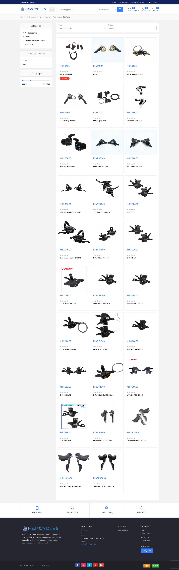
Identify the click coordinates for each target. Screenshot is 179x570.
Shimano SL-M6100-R (135, 349)
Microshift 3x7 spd (100, 166)
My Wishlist (145, 537)
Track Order (145, 540)
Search (60, 25)
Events (113, 2)
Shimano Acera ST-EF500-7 (70, 212)
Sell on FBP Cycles (137, 2)
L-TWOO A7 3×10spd (101, 349)
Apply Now (147, 550)
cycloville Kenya (123, 530)
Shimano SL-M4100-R (135, 303)
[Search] (77, 9)
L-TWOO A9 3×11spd (135, 395)
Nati (95, 74)
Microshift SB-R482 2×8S (102, 441)
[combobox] (107, 9)
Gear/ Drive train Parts (52, 17)
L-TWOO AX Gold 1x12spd (103, 395)
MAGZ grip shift (66, 74)
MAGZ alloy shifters (68, 121)
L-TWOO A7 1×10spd (68, 303)
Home (22, 17)
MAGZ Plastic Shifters (135, 74)
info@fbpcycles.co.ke (89, 544)
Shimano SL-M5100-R (101, 303)
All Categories (31, 17)
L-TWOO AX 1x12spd (68, 349)
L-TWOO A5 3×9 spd (101, 258)
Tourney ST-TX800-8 (101, 212)
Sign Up (156, 2)
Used (25, 60)
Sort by (110, 25)
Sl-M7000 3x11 (65, 441)
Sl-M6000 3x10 (65, 395)
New (24, 64)
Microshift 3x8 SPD (134, 166)
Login (149, 2)
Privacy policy (45, 565)
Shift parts (66, 17)
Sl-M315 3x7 (131, 212)
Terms (37, 565)
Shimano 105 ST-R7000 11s (103, 486)
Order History (146, 534)
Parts (40, 17)
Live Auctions (123, 2)
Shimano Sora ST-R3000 (136, 441)
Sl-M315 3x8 (131, 258)
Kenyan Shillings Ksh (28, 2)
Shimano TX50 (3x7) (134, 121)
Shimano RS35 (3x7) (67, 166)
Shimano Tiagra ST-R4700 (70, 486)
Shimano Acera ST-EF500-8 (70, 258)
